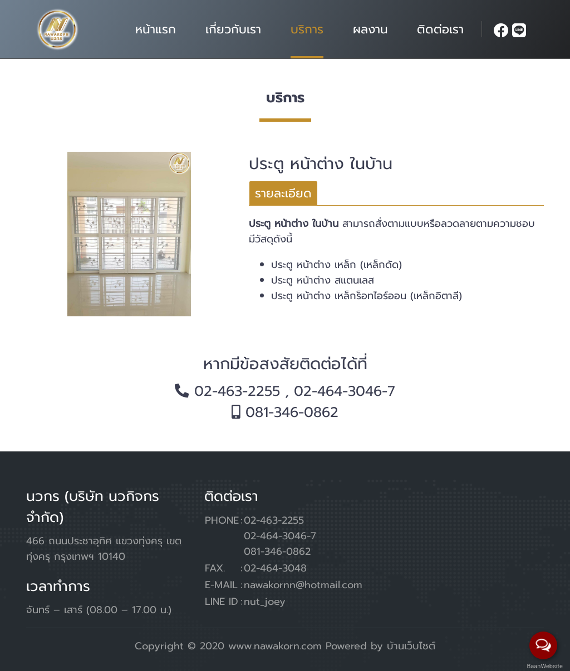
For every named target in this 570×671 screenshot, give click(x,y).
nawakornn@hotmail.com (303, 585)
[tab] (283, 193)
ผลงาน (370, 29)
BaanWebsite (544, 666)
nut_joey (265, 601)
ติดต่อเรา (440, 29)
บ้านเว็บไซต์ (411, 646)
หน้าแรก (155, 29)
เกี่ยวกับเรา (233, 29)
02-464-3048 (275, 568)
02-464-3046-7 (344, 391)
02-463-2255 (237, 391)
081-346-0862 (291, 412)
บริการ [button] (307, 29)
